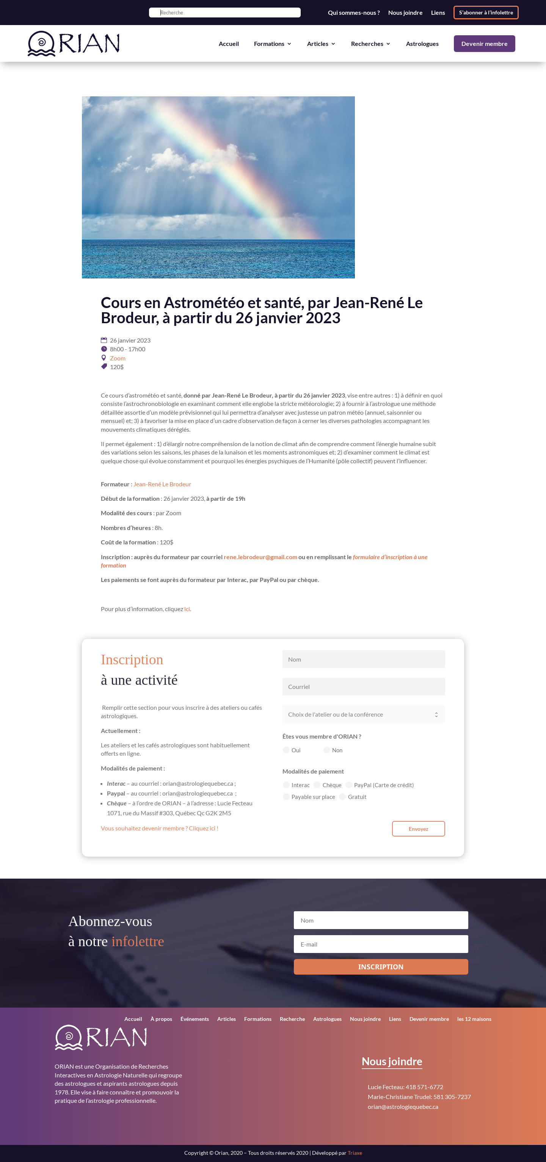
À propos (161, 1019)
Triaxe (355, 1152)
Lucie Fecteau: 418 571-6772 (405, 1086)
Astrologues (422, 43)
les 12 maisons (474, 1019)
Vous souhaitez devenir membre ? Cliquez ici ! (159, 828)
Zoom (118, 358)
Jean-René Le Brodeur (162, 483)
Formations (269, 43)
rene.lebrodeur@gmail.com (260, 556)
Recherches (367, 43)
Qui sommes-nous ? (354, 12)
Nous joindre (405, 12)
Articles (317, 43)
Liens (438, 12)
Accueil (229, 43)
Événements (194, 1019)
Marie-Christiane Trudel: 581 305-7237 (419, 1096)
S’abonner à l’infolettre (486, 12)
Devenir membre (484, 43)
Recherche (292, 1019)
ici (187, 608)
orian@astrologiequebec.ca (403, 1106)
